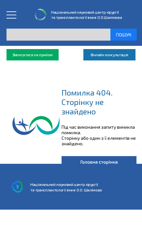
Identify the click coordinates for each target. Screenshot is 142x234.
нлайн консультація (109, 55)
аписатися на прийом (32, 55)
